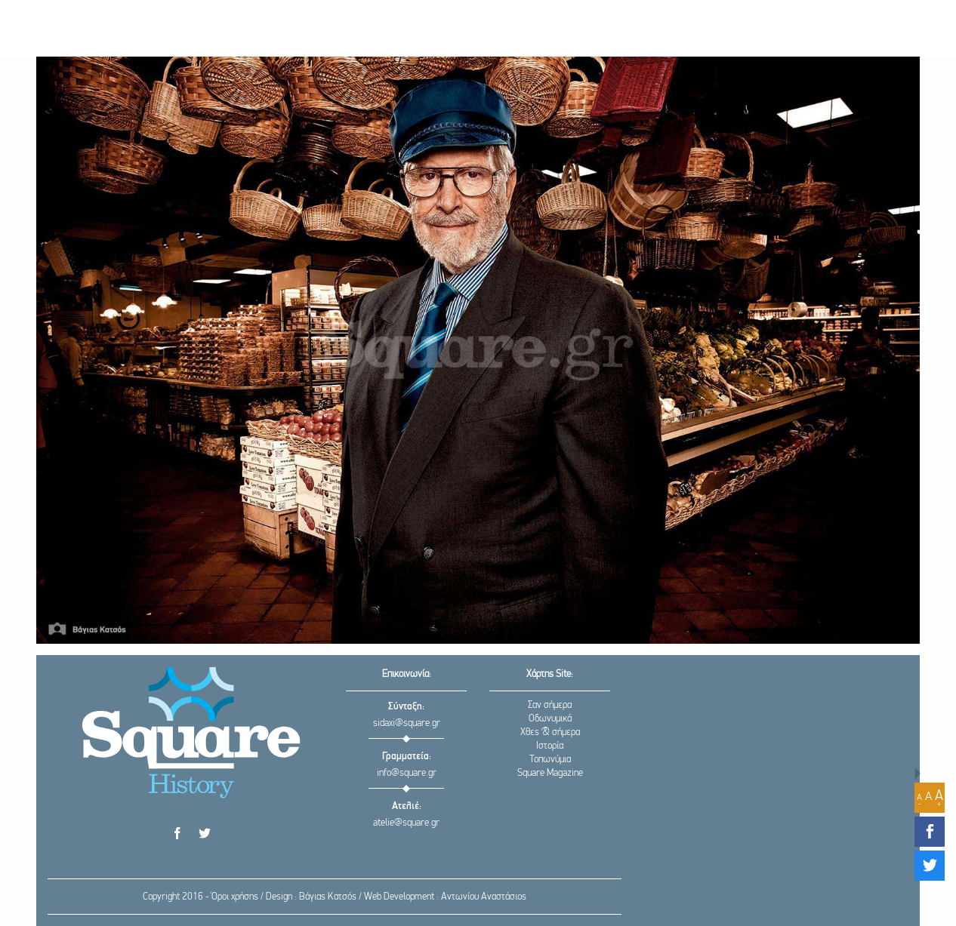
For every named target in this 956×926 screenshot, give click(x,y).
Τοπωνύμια (550, 759)
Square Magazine (550, 773)
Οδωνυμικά (550, 719)
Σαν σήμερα (550, 705)
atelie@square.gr (406, 823)
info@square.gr (406, 773)
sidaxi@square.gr (406, 723)
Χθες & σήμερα (550, 732)
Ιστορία (549, 746)
